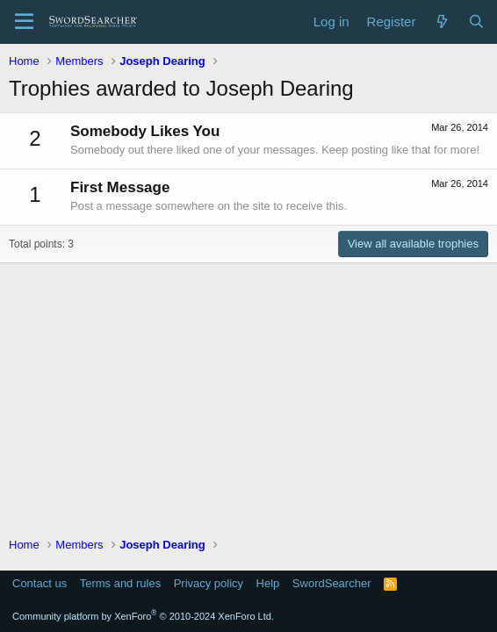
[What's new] (441, 21)
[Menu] (24, 22)
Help (268, 583)
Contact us (39, 583)
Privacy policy (208, 583)
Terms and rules (120, 583)
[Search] (476, 21)
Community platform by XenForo (143, 616)
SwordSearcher (331, 583)
